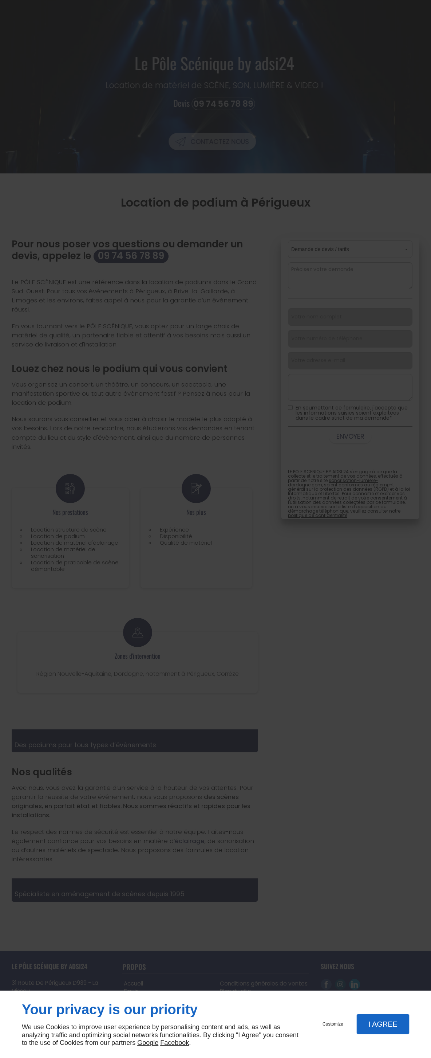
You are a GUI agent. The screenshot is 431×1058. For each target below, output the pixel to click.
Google (147, 1042)
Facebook (174, 1042)
